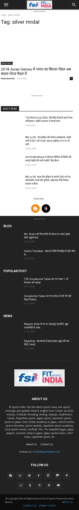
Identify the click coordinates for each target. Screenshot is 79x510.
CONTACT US (29, 505)
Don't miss (7, 63)
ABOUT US (67, 502)
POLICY (52, 505)
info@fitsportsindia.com (46, 451)
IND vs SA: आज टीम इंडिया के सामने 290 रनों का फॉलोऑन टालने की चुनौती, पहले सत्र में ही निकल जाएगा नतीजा (48, 180)
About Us (31, 444)
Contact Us (46, 444)
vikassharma (7, 78)
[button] (6, 5)
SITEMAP (43, 505)
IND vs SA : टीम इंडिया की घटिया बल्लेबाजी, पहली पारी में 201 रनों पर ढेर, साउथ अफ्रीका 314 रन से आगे (48, 141)
